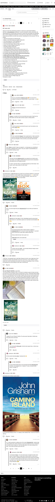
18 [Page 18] (23, 468)
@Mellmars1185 (24, 97)
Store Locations (26, 490)
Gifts (40, 6)
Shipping (25, 483)
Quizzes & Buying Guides (15, 490)
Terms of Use (8, 501)
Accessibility (12, 501)
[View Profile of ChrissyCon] (8, 255)
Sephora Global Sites (4, 490)
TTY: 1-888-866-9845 (30, 501)
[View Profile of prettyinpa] (8, 25)
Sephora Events (3, 487)
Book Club (10, 86)
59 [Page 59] (28, 468)
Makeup (8, 6)
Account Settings (14, 486)
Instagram (40, 501)
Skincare (12, 6)
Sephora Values (3, 483)
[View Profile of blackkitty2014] (8, 171)
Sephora (4, 2)
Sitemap (16, 501)
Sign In (48, 2)
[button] (4, 89)
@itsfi (16, 127)
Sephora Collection (45, 6)
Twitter (44, 501)
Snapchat (50, 501)
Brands (4, 6)
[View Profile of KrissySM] (11, 333)
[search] (17, 3)
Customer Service (26, 479)
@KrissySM (19, 346)
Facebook (42, 501)
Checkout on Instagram (4, 493)
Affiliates (2, 486)
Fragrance (19, 6)
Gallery (13, 8)
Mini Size (36, 6)
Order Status (13, 483)
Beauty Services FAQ (27, 487)
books (14, 86)
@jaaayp (13, 107)
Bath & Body (31, 6)
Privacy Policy (3, 501)
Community (2, 8)
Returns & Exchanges (27, 480)
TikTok (52, 501)
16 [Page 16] (18, 468)
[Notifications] (50, 9)
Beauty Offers (14, 489)
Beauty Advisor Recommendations (17, 487)
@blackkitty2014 (23, 208)
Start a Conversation (36, 8)
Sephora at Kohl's (26, 489)
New (1, 6)
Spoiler (5, 79)
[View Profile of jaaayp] (16, 95)
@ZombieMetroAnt (11, 32)
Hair (16, 6)
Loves (12, 493)
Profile (6, 8)
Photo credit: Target (5, 322)
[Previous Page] (11, 23)
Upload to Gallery (44, 8)
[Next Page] (31, 23)
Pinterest (48, 501)
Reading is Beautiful (19, 86)
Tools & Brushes (25, 6)
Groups (9, 8)
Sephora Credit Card (15, 480)
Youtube (46, 501)
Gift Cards (2, 489)
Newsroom (2, 480)
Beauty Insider (14, 479)
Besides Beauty (8, 18)
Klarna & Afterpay (26, 493)
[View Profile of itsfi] (13, 113)
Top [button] (2, 473)
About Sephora (3, 479)
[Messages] (53, 8)
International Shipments (27, 486)
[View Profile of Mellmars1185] (17, 105)
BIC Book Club (5, 86)
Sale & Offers (52, 6)
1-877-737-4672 (29, 500)
